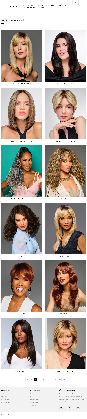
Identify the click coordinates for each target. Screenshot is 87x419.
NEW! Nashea (65, 256)
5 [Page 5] (39, 379)
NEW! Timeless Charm (65, 371)
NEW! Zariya (65, 199)
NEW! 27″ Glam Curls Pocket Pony (21, 199)
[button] (48, 8)
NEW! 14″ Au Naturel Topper (65, 84)
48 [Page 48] (64, 379)
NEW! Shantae (22, 256)
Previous (19, 379)
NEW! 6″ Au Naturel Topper (65, 141)
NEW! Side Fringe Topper (22, 84)
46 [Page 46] (56, 379)
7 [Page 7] (47, 379)
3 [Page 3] (31, 379)
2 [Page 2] (27, 379)
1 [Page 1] (23, 379)
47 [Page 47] (60, 379)
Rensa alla (4, 20)
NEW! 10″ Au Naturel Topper (21, 141)
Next (68, 379)
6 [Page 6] (43, 379)
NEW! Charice (22, 371)
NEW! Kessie (21, 314)
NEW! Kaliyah (65, 314)
